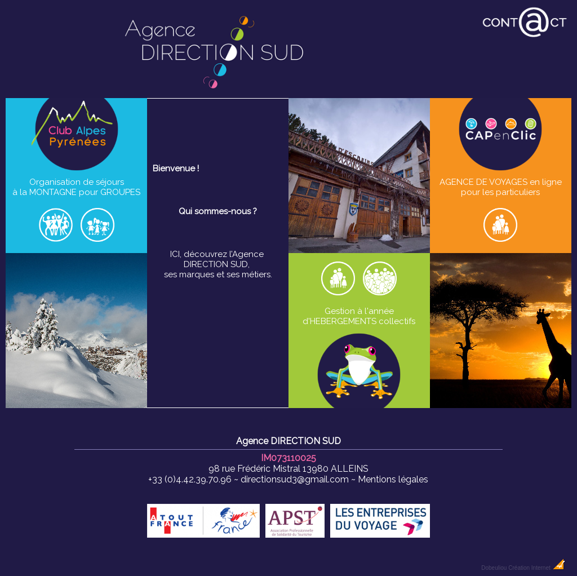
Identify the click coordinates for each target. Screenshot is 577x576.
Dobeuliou (494, 568)
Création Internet (536, 568)
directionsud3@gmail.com (295, 479)
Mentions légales (393, 479)
